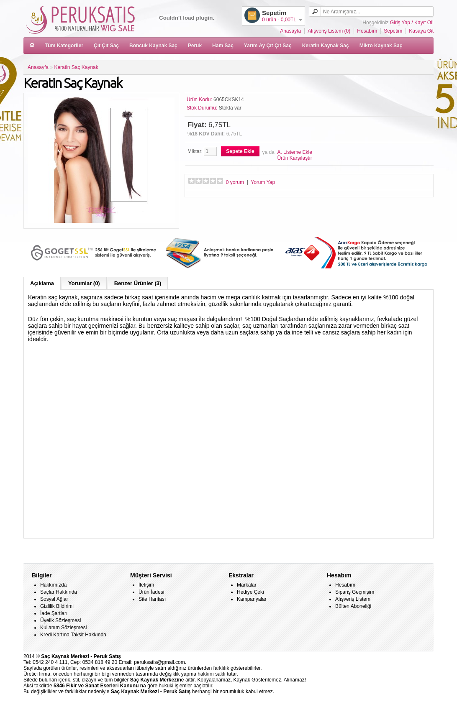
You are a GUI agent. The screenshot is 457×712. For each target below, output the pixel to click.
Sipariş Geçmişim (354, 592)
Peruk (195, 45)
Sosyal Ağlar (54, 599)
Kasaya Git (421, 31)
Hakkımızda (53, 585)
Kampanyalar (252, 599)
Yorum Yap (263, 182)
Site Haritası (152, 599)
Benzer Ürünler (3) (138, 283)
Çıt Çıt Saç (106, 45)
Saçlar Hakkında (58, 592)
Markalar (247, 585)
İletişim (146, 585)
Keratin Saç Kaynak (76, 67)
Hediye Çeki (250, 592)
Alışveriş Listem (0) (329, 31)
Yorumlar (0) (84, 283)
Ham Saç (223, 45)
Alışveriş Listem (352, 599)
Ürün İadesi (151, 592)
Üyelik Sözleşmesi (60, 620)
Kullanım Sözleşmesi (63, 627)
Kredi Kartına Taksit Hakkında (73, 635)
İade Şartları (53, 613)
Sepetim (393, 31)
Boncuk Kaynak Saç (153, 45)
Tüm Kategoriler (64, 45)
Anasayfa (290, 31)
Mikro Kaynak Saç (381, 45)
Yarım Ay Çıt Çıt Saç (268, 45)
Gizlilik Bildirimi (57, 606)
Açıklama (42, 283)
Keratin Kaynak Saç (325, 45)
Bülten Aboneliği (353, 606)
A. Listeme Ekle (294, 152)
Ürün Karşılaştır (294, 158)
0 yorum (235, 182)
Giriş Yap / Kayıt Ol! (412, 23)
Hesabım (367, 31)
